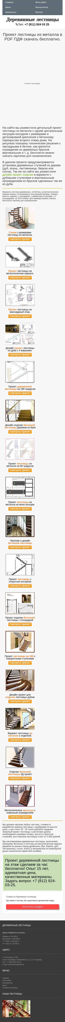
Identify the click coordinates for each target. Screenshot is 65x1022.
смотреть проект (20, 239)
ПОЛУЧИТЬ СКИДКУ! (32, 907)
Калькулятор (42, 7)
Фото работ (41, 2)
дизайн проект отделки (17, 174)
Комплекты (10, 12)
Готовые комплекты (10, 988)
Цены (8, 7)
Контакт (39, 12)
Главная (9, 2)
